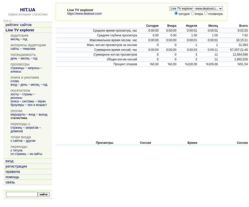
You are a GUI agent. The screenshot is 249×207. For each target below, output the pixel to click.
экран (41, 101)
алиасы (16, 71)
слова (15, 81)
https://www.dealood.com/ (84, 13)
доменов (17, 131)
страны (27, 94)
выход (43, 114)
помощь (12, 177)
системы (28, 101)
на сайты (36, 154)
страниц (16, 127)
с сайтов (16, 141)
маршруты (18, 114)
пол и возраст (37, 105)
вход (14, 84)
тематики (28, 49)
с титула (16, 150)
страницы (17, 68)
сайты (15, 49)
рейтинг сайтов (19, 25)
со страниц (18, 154)
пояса (15, 101)
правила (13, 172)
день (14, 58)
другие (30, 141)
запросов (32, 127)
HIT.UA (27, 9)
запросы (33, 68)
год (25, 39)
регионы (16, 98)
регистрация (16, 166)
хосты (15, 94)
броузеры (17, 105)
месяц (15, 39)
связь (10, 182)
